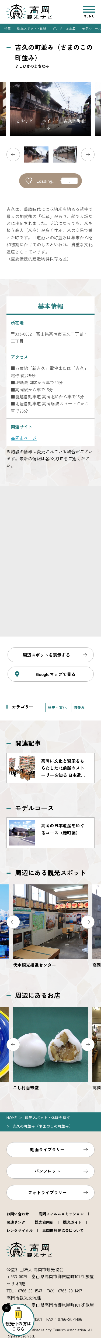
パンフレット (47, 1171)
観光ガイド (72, 1222)
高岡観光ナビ (29, 11)
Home (11, 1117)
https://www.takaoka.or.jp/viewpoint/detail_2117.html (50, 926)
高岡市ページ (24, 438)
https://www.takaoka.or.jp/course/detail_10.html (50, 833)
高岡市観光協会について (63, 1230)
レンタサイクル (19, 1230)
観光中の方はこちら (18, 1326)
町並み (79, 707)
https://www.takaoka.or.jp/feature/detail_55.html (50, 768)
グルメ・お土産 (64, 28)
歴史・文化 (57, 707)
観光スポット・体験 (31, 28)
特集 (7, 28)
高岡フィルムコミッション (61, 1213)
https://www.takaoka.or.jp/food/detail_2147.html (50, 1049)
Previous (13, 154)
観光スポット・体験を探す (47, 1117)
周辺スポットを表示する (46, 655)
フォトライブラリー (47, 1192)
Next (88, 154)
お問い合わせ (17, 1213)
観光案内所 (44, 1222)
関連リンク (15, 1222)
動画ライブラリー (47, 1149)
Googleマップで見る (55, 674)
